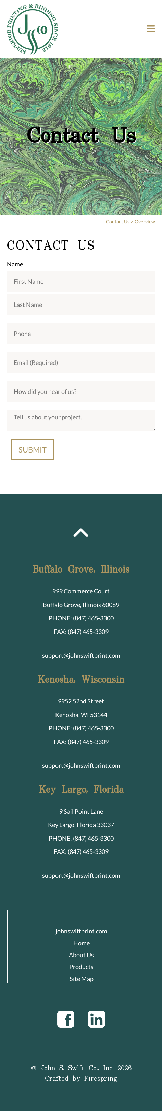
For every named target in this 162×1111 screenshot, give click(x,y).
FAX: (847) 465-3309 (81, 631)
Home (81, 943)
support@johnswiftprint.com (81, 655)
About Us (81, 955)
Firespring (100, 1078)
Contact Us (117, 221)
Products (81, 967)
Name (15, 264)
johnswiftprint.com (81, 931)
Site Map (82, 978)
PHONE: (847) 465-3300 (81, 618)
